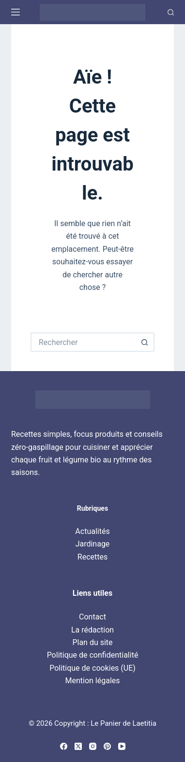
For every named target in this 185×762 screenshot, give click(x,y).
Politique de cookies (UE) (92, 668)
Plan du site (92, 642)
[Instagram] (92, 746)
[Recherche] (171, 12)
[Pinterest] (107, 746)
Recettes (92, 556)
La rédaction (92, 629)
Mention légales (92, 680)
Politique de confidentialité (93, 655)
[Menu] (15, 12)
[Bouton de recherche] (144, 342)
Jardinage (93, 543)
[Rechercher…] (83, 342)
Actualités (92, 531)
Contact (92, 616)
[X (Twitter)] (78, 746)
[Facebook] (63, 746)
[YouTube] (121, 746)
